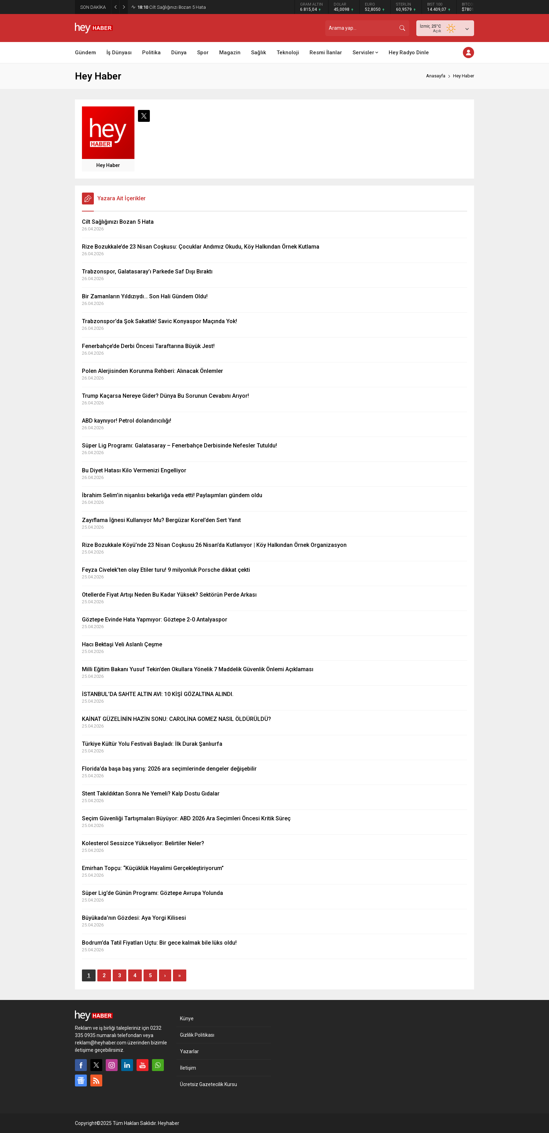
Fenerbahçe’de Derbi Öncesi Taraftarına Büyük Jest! (148, 346)
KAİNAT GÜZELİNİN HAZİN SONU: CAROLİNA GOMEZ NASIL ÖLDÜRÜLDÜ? (176, 719)
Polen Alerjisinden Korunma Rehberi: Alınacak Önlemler (152, 371)
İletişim (188, 1068)
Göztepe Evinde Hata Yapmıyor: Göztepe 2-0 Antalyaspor (154, 619)
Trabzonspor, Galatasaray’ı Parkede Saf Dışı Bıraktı (147, 271)
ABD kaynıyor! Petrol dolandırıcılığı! (126, 420)
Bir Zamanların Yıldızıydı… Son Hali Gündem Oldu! (145, 296)
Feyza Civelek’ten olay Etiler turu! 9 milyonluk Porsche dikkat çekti (166, 569)
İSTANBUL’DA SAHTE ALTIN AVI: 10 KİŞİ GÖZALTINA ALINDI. (158, 694)
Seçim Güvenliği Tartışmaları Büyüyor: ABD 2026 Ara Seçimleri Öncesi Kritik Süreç (186, 818)
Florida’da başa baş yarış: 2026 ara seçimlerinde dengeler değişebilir (169, 768)
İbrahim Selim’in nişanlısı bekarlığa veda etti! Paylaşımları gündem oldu (172, 495)
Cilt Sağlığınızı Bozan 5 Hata (171, 7)
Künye (187, 1018)
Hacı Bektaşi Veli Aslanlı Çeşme (122, 644)
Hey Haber (108, 165)
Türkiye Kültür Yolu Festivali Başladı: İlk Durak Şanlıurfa (152, 744)
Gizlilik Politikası (197, 1035)
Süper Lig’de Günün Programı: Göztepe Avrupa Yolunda (152, 893)
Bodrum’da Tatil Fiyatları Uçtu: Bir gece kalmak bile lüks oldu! (159, 942)
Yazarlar (189, 1051)
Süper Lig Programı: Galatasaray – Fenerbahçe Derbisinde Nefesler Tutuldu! (179, 445)
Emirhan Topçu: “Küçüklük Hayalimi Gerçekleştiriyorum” (153, 868)
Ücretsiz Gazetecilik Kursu (208, 1084)
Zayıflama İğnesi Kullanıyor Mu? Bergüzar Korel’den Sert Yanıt (161, 520)
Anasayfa (435, 75)
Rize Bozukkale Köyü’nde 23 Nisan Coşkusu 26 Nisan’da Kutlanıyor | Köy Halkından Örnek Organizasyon (214, 545)
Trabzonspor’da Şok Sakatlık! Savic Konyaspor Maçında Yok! (159, 321)
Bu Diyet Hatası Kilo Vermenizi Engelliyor (134, 470)
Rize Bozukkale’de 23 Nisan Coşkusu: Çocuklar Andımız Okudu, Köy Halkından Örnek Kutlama (200, 246)
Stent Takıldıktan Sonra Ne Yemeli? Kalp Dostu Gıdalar (151, 793)
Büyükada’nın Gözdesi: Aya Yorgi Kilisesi (134, 918)
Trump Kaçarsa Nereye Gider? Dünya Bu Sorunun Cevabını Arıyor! (165, 395)
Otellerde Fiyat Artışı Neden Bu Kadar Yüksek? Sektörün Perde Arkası (169, 594)
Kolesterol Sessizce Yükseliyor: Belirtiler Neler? (143, 843)
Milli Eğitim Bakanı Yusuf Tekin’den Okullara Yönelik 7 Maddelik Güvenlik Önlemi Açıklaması (197, 669)
